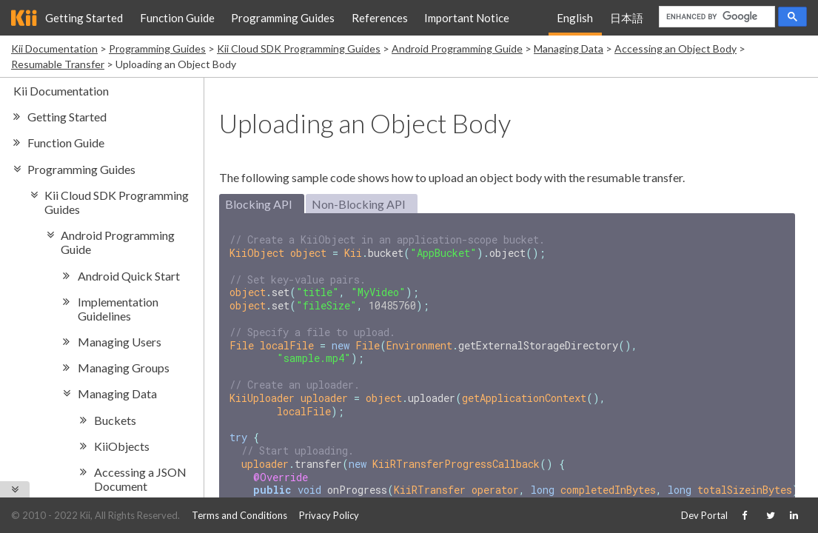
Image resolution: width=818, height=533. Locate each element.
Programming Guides (283, 17)
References (380, 17)
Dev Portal (704, 515)
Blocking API (258, 204)
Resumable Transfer (57, 64)
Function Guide (177, 17)
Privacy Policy (329, 515)
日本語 (626, 17)
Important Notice (466, 17)
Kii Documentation (54, 48)
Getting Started (84, 17)
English (575, 17)
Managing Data (568, 48)
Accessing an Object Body (675, 48)
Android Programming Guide (457, 48)
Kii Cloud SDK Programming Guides (298, 48)
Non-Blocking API (359, 204)
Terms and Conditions (239, 515)
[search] (715, 17)
